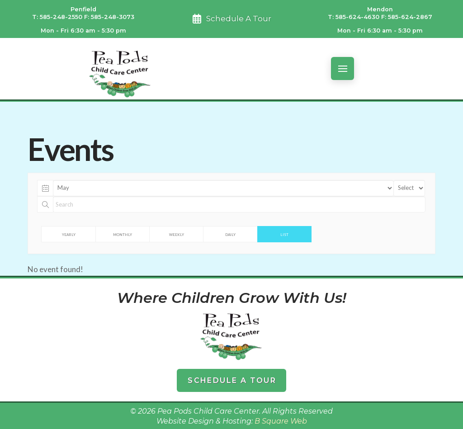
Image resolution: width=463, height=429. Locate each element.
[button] (342, 68)
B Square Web (281, 421)
